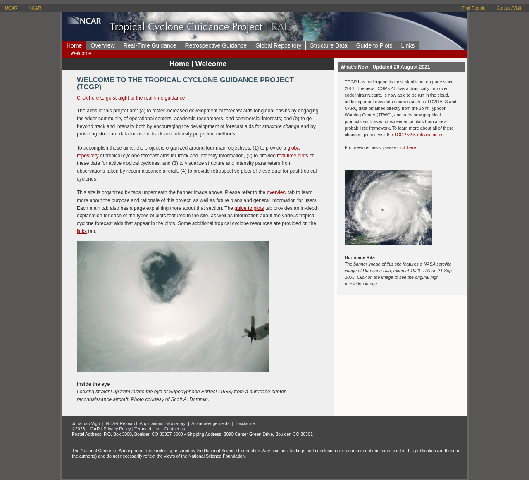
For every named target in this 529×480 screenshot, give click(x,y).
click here (406, 147)
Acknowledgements (210, 423)
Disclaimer (246, 423)
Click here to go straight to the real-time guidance (131, 98)
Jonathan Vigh (86, 423)
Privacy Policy (117, 428)
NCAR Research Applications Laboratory (146, 423)
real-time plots (292, 156)
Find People (474, 7)
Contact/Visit (508, 7)
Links (408, 45)
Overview (102, 45)
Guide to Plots (374, 45)
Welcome (81, 53)
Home (74, 45)
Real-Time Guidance (150, 45)
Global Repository (278, 45)
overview (276, 192)
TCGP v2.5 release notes (418, 134)
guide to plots (249, 208)
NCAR (35, 7)
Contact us (174, 428)
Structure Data (328, 45)
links (82, 231)
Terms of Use (147, 428)
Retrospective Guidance (216, 45)
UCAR (11, 7)
